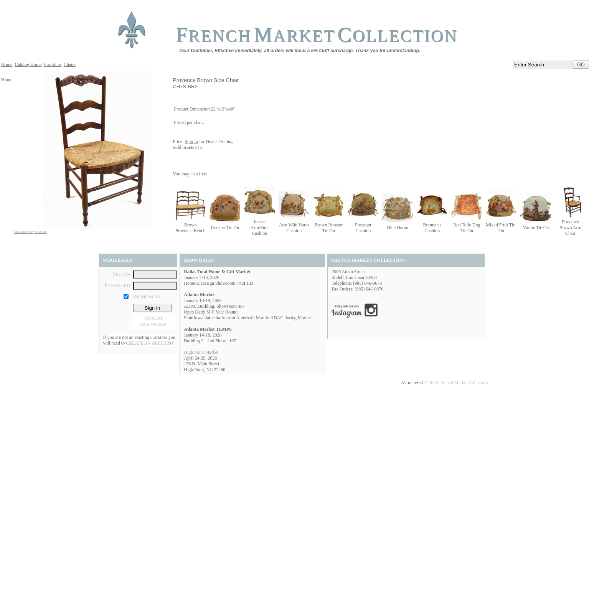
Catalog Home (28, 64)
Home (6, 64)
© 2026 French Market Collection (456, 382)
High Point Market (201, 352)
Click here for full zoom (30, 232)
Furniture (52, 64)
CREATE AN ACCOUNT (150, 343)
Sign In (191, 141)
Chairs (70, 64)
